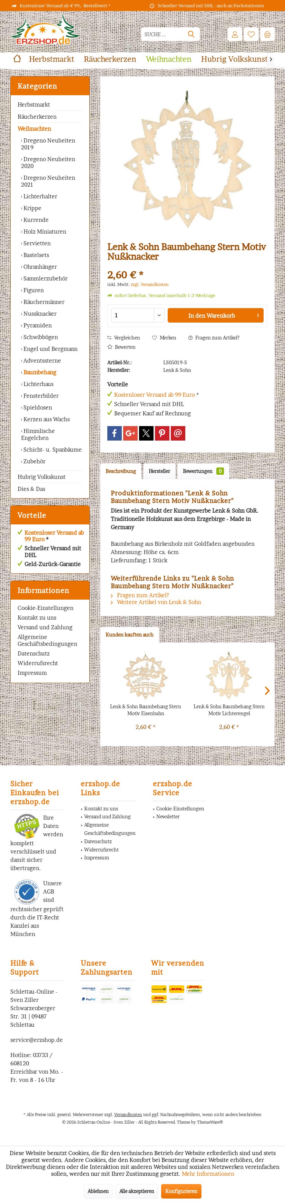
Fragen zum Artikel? (213, 338)
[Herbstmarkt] (51, 59)
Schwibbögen (40, 337)
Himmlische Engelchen (38, 434)
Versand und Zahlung (45, 627)
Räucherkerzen (37, 116)
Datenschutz (34, 653)
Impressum (32, 672)
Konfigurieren (181, 1191)
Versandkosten (128, 1114)
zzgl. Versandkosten (150, 284)
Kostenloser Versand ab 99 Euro (54, 536)
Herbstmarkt (34, 104)
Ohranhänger (39, 266)
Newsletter (168, 816)
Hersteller (159, 471)
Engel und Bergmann (50, 348)
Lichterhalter (39, 196)
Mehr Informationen (208, 1173)
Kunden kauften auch (130, 635)
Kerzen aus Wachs (46, 419)
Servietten (36, 243)
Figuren (33, 290)
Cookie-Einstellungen (45, 607)
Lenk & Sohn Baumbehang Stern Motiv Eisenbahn (145, 709)
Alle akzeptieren (136, 1191)
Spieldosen (37, 407)
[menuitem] (267, 34)
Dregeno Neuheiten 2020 (48, 162)
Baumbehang (39, 372)
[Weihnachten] (168, 59)
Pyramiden (37, 325)
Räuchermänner (43, 301)
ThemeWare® (210, 1122)
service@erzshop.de (36, 1039)
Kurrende (35, 219)
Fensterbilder (40, 395)
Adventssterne (41, 360)
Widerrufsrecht (38, 663)
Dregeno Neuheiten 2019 (48, 144)
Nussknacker (39, 313)
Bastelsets (35, 255)
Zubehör (34, 461)
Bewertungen (203, 471)
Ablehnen (98, 1191)
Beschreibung (121, 471)
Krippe (31, 208)
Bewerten (121, 347)
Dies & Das (31, 488)
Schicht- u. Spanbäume (52, 449)
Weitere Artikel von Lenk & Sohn (156, 602)
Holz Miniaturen (44, 231)
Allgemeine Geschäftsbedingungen (47, 640)
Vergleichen (123, 338)
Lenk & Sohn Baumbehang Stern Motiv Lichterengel (229, 709)
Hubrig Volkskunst (42, 476)
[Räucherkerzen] (110, 59)
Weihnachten (34, 128)
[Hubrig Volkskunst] (234, 59)
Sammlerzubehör (45, 278)
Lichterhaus (37, 384)
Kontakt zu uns (37, 617)
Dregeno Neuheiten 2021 (48, 181)
